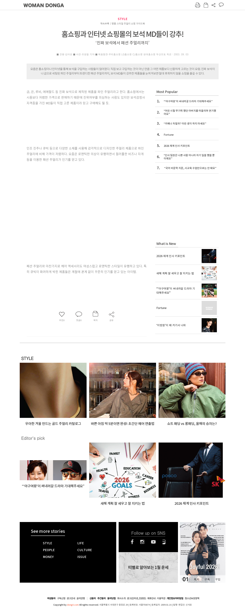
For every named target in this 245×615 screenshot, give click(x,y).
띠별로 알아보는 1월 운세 (148, 568)
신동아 (92, 598)
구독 (207, 579)
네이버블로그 (164, 542)
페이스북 (132, 542)
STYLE (122, 19)
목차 (196, 579)
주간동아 (101, 598)
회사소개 (121, 598)
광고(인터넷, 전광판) (136, 598)
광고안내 (71, 598)
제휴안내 (151, 598)
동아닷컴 (111, 598)
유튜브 (153, 542)
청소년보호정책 (192, 598)
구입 (217, 579)
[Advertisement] (78, 234)
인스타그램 (142, 542)
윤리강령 (81, 598)
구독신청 (61, 598)
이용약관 (161, 598)
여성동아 (51, 598)
